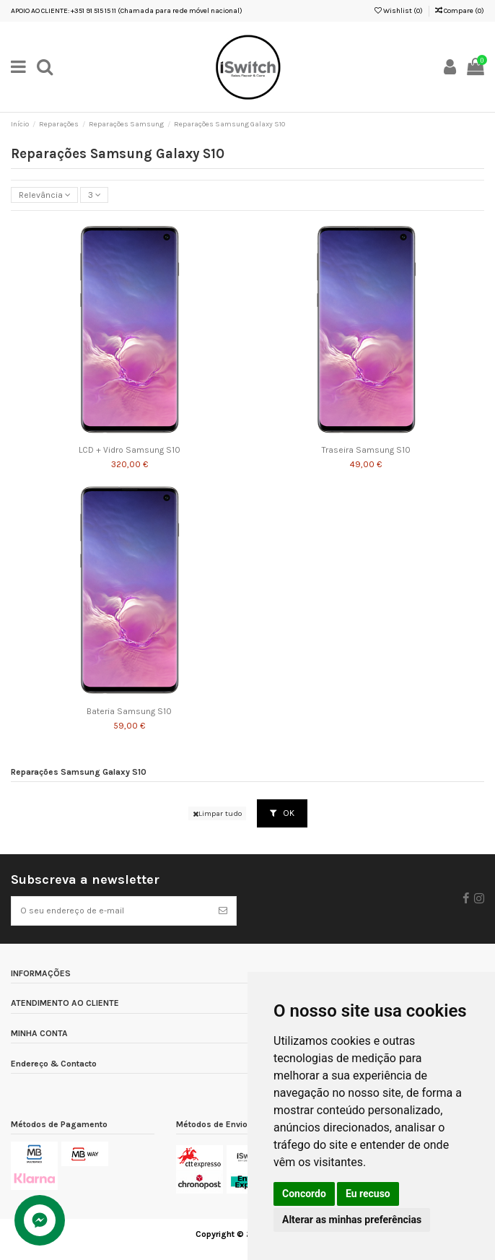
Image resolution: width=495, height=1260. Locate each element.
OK (282, 813)
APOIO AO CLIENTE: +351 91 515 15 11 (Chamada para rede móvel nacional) (126, 10)
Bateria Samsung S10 (129, 711)
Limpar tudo (217, 813)
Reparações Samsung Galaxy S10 (78, 772)
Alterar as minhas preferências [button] (351, 1219)
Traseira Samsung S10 (366, 450)
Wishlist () (398, 10)
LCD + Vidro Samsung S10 (129, 450)
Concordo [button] (304, 1193)
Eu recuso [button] (368, 1193)
